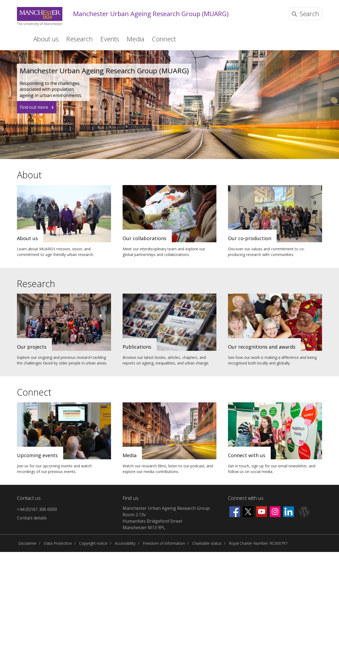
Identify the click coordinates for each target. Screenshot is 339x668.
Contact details (32, 518)
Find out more (34, 107)
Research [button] (79, 38)
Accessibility (125, 543)
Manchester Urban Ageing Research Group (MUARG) (151, 14)
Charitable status (207, 543)
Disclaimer (27, 543)
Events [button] (109, 38)
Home (20, 38)
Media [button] (135, 38)
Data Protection (58, 543)
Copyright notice (93, 543)
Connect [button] (164, 38)
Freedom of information (164, 543)
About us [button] (46, 38)
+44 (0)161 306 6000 (37, 509)
